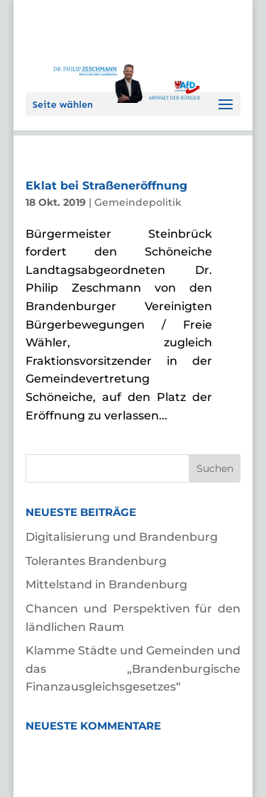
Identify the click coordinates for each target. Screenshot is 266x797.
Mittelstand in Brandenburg (106, 584)
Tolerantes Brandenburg (96, 561)
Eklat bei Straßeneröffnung (106, 185)
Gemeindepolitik (138, 202)
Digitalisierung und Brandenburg (122, 537)
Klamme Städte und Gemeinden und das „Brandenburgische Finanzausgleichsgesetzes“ (133, 668)
